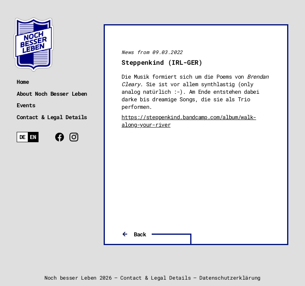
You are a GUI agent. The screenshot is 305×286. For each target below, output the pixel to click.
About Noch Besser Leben (52, 93)
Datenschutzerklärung (230, 277)
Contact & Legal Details (52, 117)
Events (26, 105)
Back (140, 234)
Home (23, 81)
